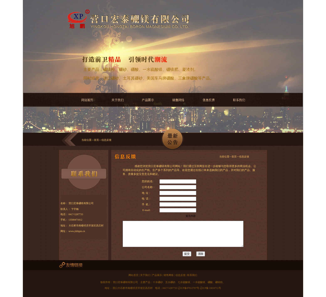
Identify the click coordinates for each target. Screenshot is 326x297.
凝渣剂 (188, 69)
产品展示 (157, 275)
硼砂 (123, 69)
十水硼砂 (158, 282)
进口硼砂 (111, 78)
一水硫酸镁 (152, 69)
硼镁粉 (109, 69)
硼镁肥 (172, 69)
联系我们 (191, 275)
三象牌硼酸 (188, 78)
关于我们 (145, 275)
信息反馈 (180, 275)
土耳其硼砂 (133, 78)
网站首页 (133, 275)
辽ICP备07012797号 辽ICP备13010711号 (199, 288)
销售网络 (168, 275)
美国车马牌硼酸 (160, 78)
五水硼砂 (170, 282)
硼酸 (135, 69)
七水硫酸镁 (184, 282)
